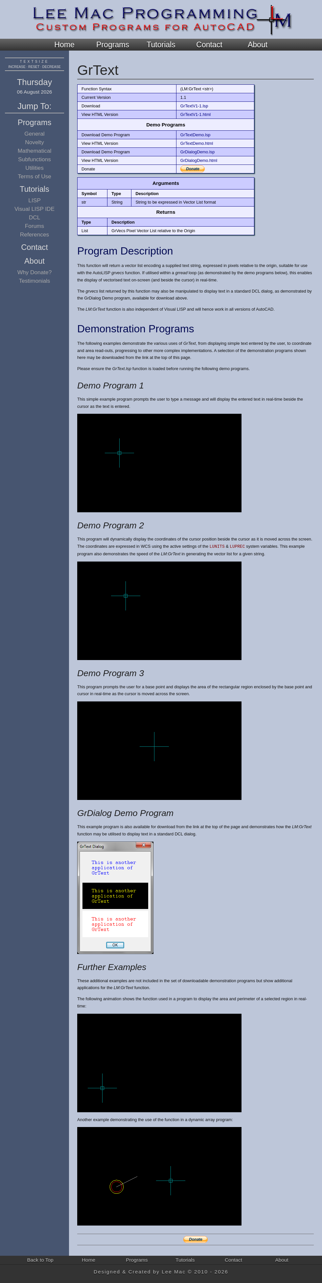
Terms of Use (34, 176)
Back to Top (40, 1260)
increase (16, 67)
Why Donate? (34, 272)
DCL (34, 217)
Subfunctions (34, 159)
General (34, 133)
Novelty (34, 142)
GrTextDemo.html (196, 143)
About (257, 44)
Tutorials (161, 44)
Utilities (34, 168)
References (34, 234)
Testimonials (34, 280)
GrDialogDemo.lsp (197, 151)
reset (33, 67)
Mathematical (35, 150)
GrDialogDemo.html (198, 160)
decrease (51, 67)
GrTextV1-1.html (195, 114)
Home (64, 44)
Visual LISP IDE (34, 209)
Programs (112, 44)
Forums (34, 226)
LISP (34, 200)
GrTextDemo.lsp (195, 134)
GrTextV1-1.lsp (194, 105)
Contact (209, 44)
